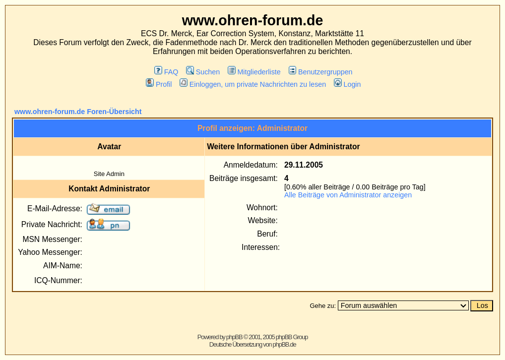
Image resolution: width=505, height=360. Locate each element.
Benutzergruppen (321, 72)
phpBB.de (284, 344)
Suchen (203, 72)
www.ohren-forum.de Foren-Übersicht (78, 112)
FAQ (166, 72)
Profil (159, 84)
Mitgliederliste (254, 72)
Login (347, 84)
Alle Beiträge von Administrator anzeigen (348, 195)
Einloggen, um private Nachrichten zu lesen (253, 84)
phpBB (234, 337)
